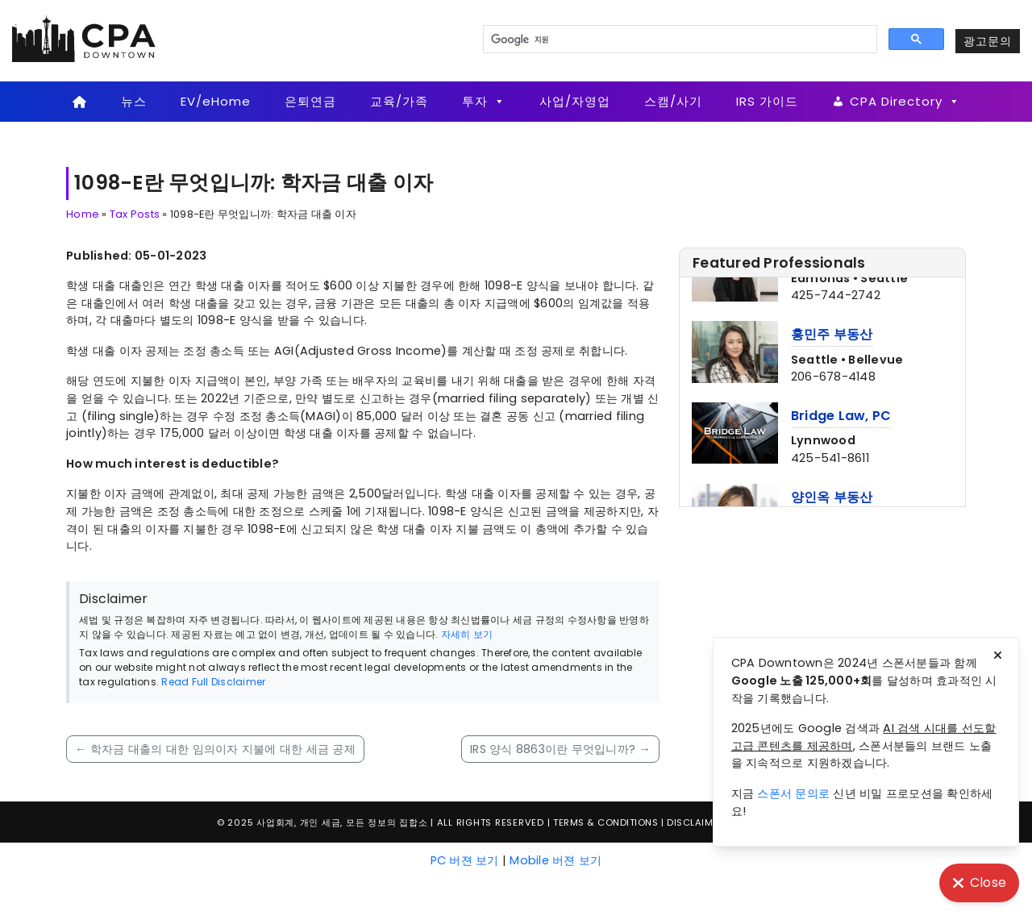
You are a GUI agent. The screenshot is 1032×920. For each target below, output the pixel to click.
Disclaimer (695, 822)
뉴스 (134, 101)
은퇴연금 (310, 101)
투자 (484, 101)
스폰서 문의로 (793, 793)
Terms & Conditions (605, 822)
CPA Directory (905, 101)
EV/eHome (216, 101)
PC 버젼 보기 (465, 860)
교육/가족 (399, 101)
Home (82, 214)
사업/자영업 (574, 101)
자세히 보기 (467, 634)
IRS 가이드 (767, 101)
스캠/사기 (673, 101)
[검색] (678, 39)
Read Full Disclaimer (213, 682)
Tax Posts (135, 214)
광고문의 (987, 41)
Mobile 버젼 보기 (555, 860)
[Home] (79, 101)
